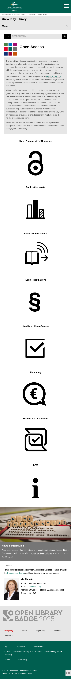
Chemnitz (7, 636)
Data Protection (39, 647)
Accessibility (22, 660)
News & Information (13, 545)
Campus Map (40, 631)
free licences (52, 76)
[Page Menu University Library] (35, 26)
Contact (24, 631)
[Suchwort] (36, 36)
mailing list (8, 556)
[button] (64, 6)
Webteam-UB (7, 674)
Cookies (7, 660)
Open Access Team (15, 573)
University (56, 631)
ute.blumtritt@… (36, 586)
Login (6, 647)
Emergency (8, 631)
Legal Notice (20, 647)
